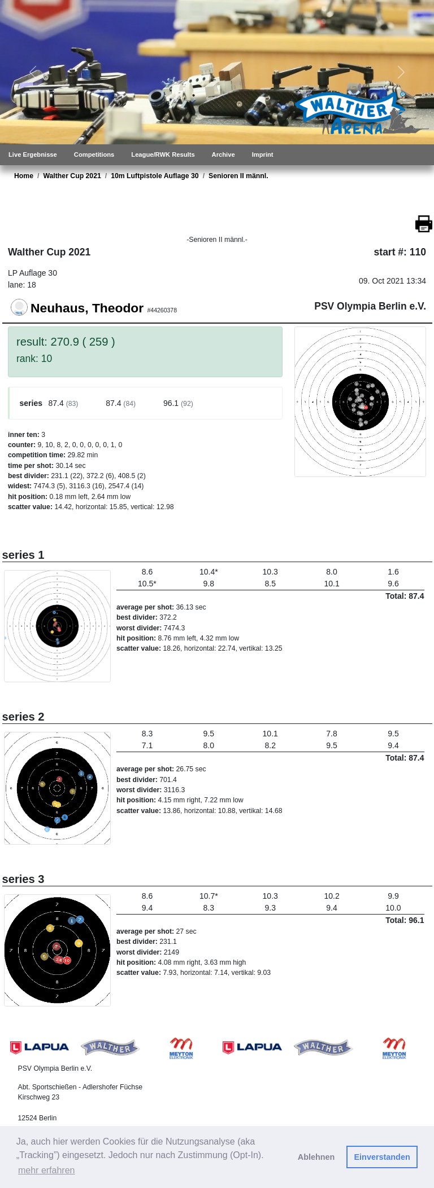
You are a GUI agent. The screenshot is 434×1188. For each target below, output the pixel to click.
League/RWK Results (162, 154)
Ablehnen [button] (316, 1156)
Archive (223, 154)
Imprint (263, 154)
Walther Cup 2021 (72, 176)
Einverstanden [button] (382, 1156)
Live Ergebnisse (32, 154)
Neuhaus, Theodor (87, 308)
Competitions (94, 154)
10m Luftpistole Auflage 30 (154, 176)
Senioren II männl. (238, 176)
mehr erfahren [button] (46, 1170)
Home (23, 176)
